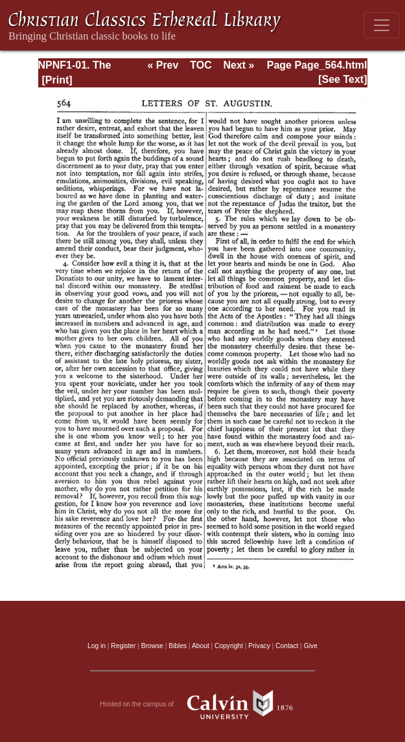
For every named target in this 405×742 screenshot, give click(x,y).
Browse (152, 645)
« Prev (162, 65)
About (200, 645)
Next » (238, 65)
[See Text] (342, 79)
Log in (96, 645)
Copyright (228, 645)
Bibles (177, 645)
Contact (286, 645)
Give (311, 645)
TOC (200, 65)
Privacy (259, 645)
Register (123, 645)
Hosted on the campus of (202, 704)
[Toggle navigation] (382, 25)
